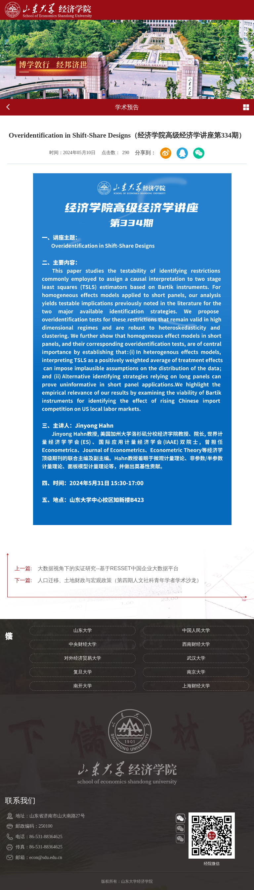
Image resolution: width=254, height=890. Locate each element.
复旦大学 (82, 672)
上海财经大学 (196, 685)
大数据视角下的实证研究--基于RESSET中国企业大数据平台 (97, 568)
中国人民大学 (196, 630)
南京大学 (196, 672)
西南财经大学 (196, 644)
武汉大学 (196, 658)
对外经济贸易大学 (82, 658)
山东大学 (82, 630)
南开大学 (82, 685)
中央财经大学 (83, 644)
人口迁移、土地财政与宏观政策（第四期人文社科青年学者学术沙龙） (108, 580)
